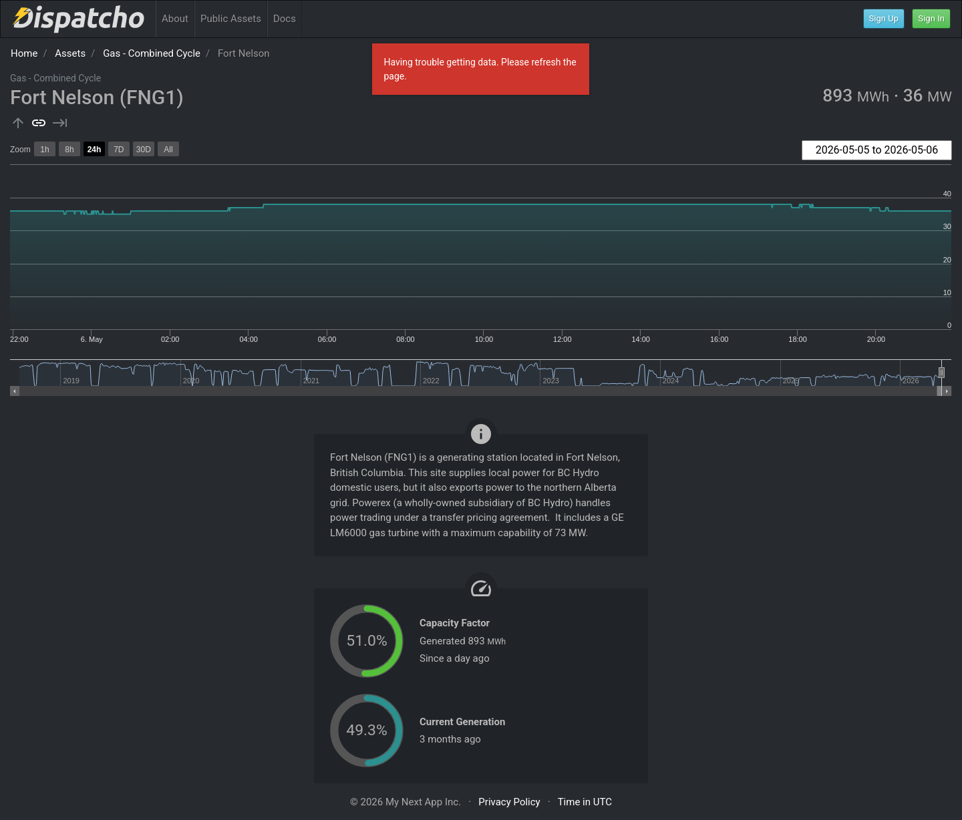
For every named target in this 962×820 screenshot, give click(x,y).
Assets (70, 53)
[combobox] (877, 150)
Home (24, 53)
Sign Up (884, 18)
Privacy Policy (509, 802)
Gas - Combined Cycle (151, 53)
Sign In (931, 18)
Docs (284, 19)
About (175, 19)
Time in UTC (585, 802)
